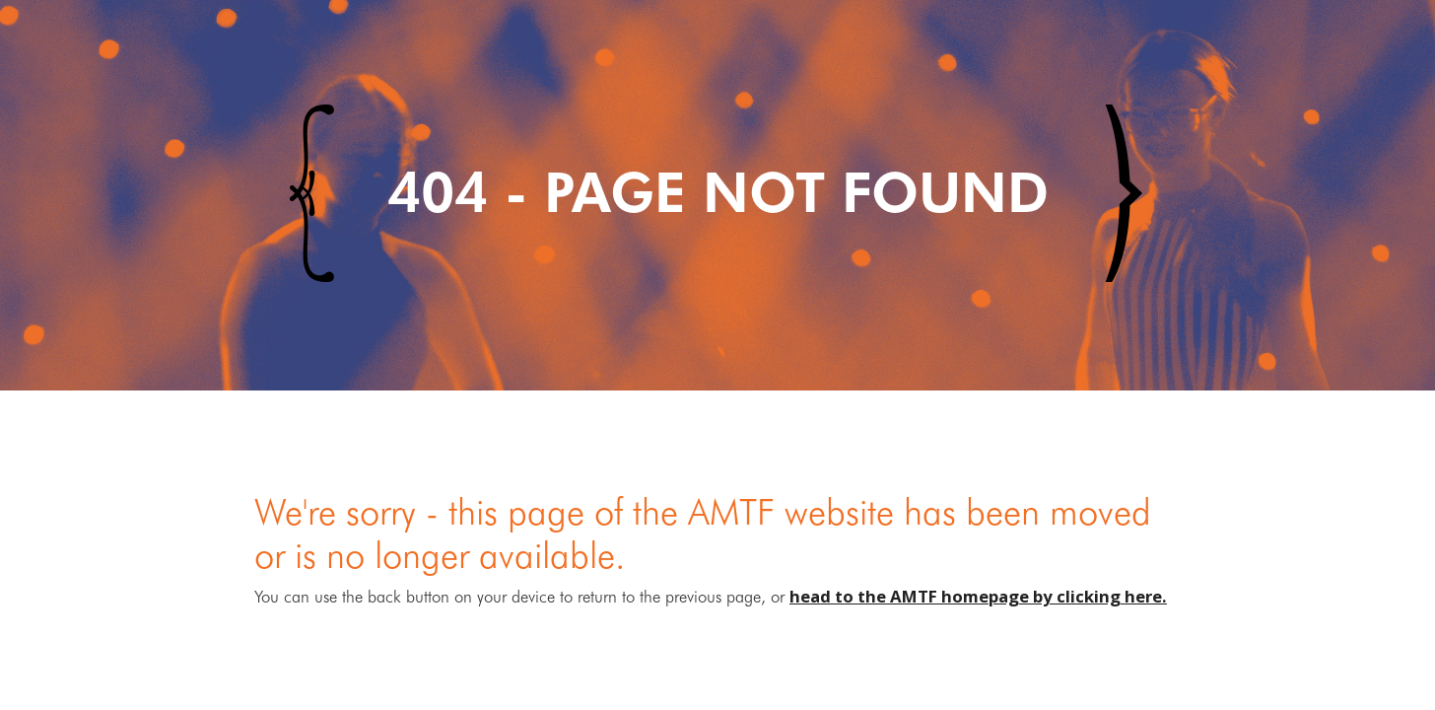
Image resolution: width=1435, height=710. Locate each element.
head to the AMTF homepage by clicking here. (978, 596)
